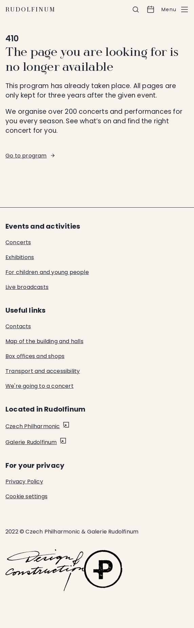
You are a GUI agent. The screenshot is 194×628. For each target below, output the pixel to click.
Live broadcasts (26, 287)
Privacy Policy (24, 481)
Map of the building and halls (44, 341)
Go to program (26, 156)
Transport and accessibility (42, 371)
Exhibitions (19, 257)
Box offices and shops (34, 356)
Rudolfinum (30, 9)
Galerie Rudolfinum (31, 442)
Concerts (18, 242)
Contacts (18, 326)
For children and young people (47, 272)
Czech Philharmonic (32, 426)
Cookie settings (26, 496)
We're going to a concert (39, 386)
